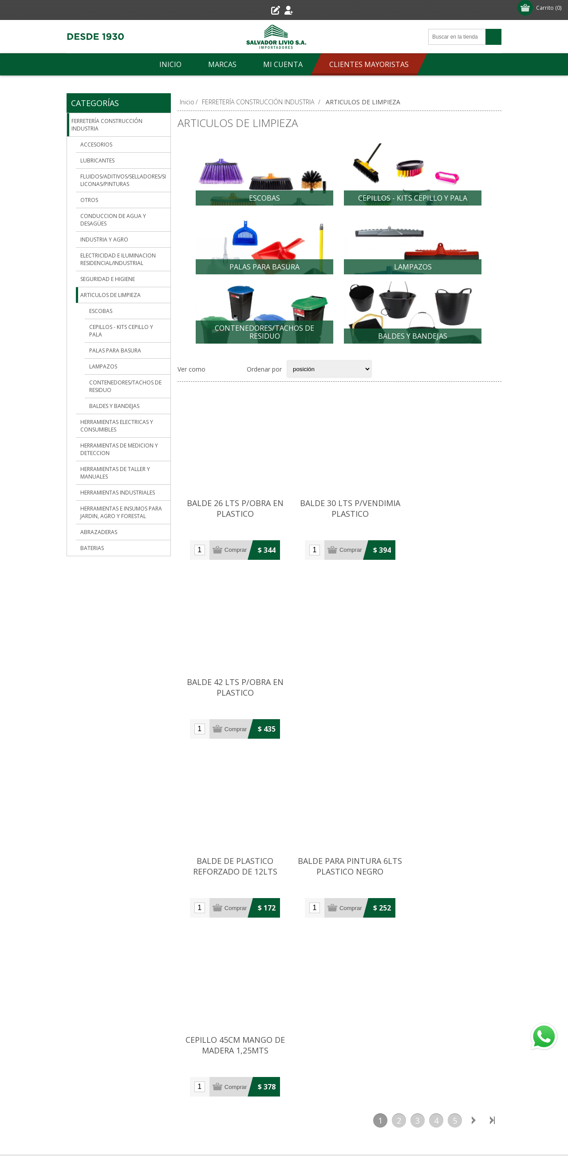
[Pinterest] (234, 1054)
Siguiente (473, 761)
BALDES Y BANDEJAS (412, 344)
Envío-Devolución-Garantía (113, 1014)
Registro (259, 10)
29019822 (248, 875)
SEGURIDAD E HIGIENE (107, 279)
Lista (234, 382)
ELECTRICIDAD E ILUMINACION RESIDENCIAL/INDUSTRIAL (118, 259)
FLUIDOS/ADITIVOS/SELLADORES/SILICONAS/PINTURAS (123, 180)
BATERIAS (92, 548)
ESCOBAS (264, 198)
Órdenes (374, 1014)
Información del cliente (394, 984)
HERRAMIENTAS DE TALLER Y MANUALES (115, 472)
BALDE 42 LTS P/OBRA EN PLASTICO (447, 516)
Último (492, 761)
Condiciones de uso (103, 1028)
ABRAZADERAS (98, 532)
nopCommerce (378, 1126)
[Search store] (457, 37)
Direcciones (378, 999)
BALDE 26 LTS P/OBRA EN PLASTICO (231, 516)
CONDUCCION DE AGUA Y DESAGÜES (113, 219)
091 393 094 (196, 889)
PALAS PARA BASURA (264, 271)
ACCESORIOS (96, 144)
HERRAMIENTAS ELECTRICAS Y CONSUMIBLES (116, 425)
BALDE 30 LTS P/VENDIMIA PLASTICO (339, 516)
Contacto (231, 984)
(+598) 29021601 (204, 875)
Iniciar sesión (305, 10)
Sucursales (90, 999)
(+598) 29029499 (321, 883)
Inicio (187, 102)
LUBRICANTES (97, 160)
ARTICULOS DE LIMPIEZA (110, 295)
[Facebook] (216, 1054)
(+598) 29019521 (104, 867)
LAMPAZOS (413, 271)
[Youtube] (258, 1058)
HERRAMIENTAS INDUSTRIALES (117, 492)
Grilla (217, 382)
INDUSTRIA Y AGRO (104, 239)
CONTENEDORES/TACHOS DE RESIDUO (264, 340)
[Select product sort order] (329, 382)
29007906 (148, 867)
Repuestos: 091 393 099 (331, 912)
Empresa (87, 984)
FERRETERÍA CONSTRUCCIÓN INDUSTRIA (106, 124)
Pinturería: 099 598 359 (329, 897)
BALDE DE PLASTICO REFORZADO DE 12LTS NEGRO (231, 694)
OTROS (89, 200)
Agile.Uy (436, 1126)
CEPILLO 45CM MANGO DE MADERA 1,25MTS (447, 689)
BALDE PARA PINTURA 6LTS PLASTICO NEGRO (339, 689)
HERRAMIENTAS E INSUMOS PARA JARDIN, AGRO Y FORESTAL (121, 512)
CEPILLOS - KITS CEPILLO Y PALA (412, 198)
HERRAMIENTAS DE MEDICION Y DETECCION (119, 449)
